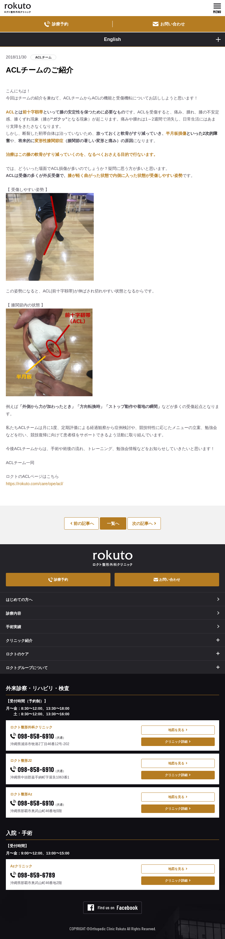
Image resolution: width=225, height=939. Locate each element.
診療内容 (112, 613)
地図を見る (178, 730)
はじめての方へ (112, 599)
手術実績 (112, 627)
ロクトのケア (17, 654)
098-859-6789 (32, 875)
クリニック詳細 (178, 741)
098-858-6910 (38, 736)
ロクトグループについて (27, 668)
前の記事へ (82, 523)
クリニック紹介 (19, 640)
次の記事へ (144, 523)
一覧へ (113, 523)
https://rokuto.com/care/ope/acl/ (34, 483)
